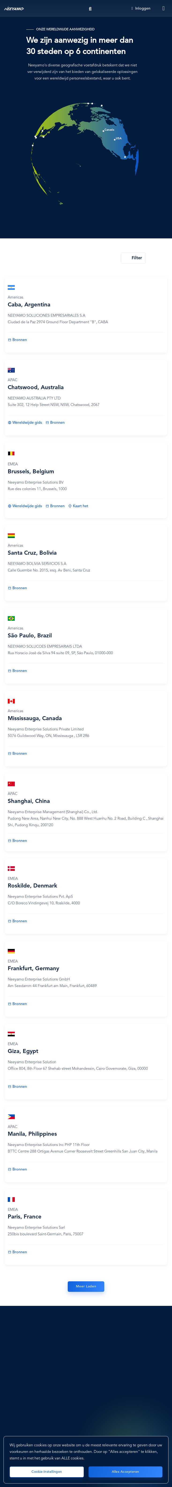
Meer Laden (86, 1286)
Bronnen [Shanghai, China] (19, 841)
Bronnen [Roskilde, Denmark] (19, 921)
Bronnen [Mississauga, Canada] (19, 754)
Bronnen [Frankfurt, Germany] (19, 1004)
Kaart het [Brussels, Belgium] (80, 506)
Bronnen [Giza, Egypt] (19, 1087)
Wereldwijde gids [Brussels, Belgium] (27, 506)
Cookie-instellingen (46, 1471)
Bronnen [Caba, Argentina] (19, 340)
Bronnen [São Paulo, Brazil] (19, 671)
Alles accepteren (125, 1471)
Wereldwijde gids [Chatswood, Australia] (27, 423)
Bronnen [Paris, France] (19, 1252)
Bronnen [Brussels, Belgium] (57, 506)
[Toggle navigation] (163, 8)
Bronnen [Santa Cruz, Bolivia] (19, 588)
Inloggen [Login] (140, 9)
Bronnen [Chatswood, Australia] (57, 423)
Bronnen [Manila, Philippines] (19, 1169)
